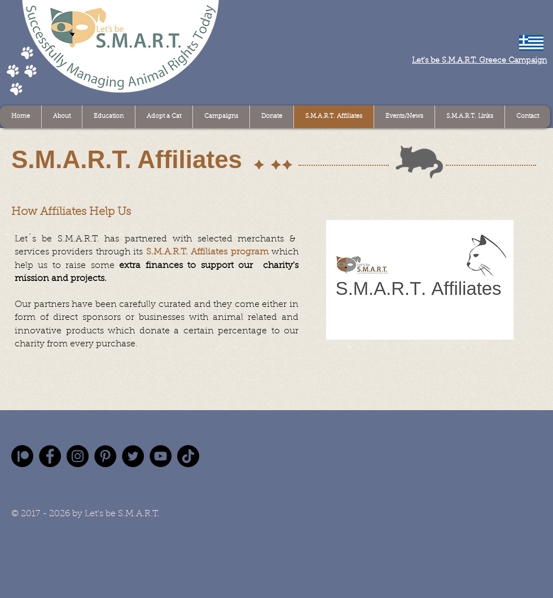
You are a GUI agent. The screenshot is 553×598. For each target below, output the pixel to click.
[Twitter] (133, 456)
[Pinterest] (105, 456)
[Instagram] (78, 456)
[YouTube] (161, 456)
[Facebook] (50, 456)
